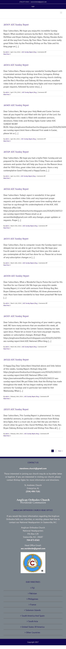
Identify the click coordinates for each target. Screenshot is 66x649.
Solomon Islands (33, 610)
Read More (6, 54)
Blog (35, 52)
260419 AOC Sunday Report (16, 24)
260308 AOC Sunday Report (16, 276)
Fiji (33, 588)
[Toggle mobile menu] (61, 12)
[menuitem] (33, 6)
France (33, 604)
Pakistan (33, 593)
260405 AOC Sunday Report (16, 105)
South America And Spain (33, 615)
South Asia (33, 621)
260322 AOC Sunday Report (16, 189)
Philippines (33, 599)
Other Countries (33, 632)
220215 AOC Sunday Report (16, 409)
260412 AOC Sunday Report (16, 65)
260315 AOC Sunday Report (15, 238)
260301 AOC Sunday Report (16, 316)
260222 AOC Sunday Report (16, 359)
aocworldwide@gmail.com (39, 2)
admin (7, 52)
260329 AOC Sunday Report (16, 152)
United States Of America (33, 627)
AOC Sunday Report (27, 52)
